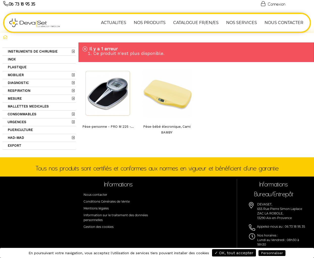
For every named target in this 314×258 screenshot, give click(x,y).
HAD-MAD (15, 138)
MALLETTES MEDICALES (28, 106)
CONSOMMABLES (21, 114)
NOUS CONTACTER (284, 22)
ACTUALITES (113, 22)
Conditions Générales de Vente (107, 201)
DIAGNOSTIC (18, 83)
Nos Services (241, 22)
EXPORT (14, 145)
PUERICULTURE (20, 130)
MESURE (14, 98)
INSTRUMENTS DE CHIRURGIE (32, 51)
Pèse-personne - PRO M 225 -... (108, 126)
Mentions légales (96, 208)
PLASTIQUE (17, 67)
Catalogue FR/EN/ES (196, 22)
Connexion (272, 3)
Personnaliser (272, 253)
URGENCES (16, 122)
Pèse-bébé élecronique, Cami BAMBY (167, 129)
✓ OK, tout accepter (234, 252)
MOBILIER (15, 75)
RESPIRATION (18, 91)
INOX (11, 59)
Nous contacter (95, 195)
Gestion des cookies (99, 227)
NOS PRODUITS (150, 22)
